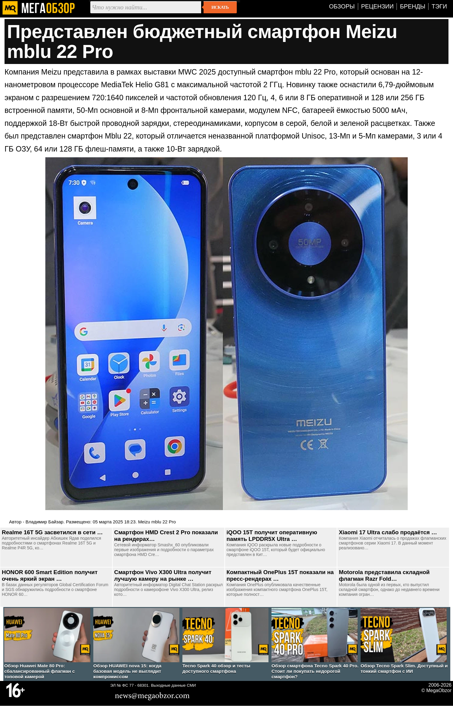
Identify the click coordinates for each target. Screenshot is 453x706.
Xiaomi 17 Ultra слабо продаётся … (388, 532)
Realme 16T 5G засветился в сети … (52, 532)
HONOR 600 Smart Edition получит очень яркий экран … (50, 575)
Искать (220, 7)
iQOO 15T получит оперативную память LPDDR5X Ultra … (271, 535)
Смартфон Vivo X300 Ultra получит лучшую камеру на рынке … (162, 575)
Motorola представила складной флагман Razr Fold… (384, 575)
